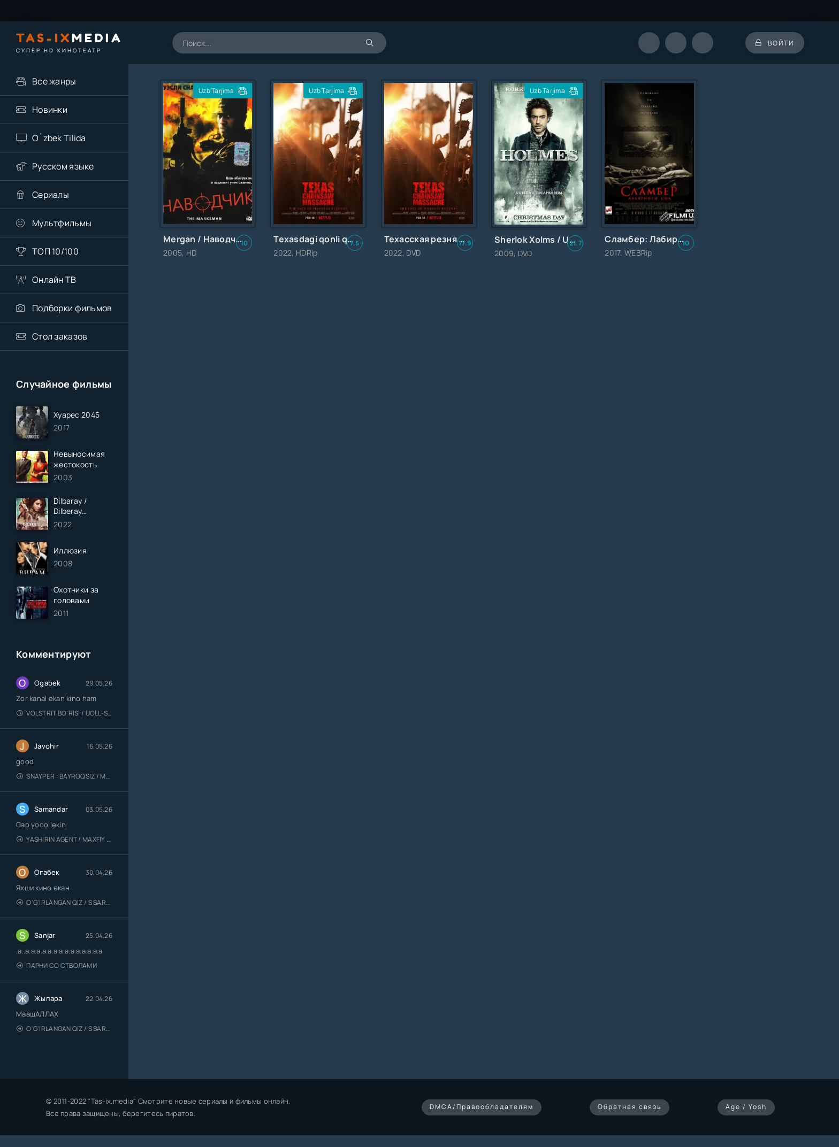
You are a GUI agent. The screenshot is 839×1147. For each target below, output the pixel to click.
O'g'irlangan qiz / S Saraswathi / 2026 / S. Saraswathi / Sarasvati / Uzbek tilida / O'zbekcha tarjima (64, 904)
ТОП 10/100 (55, 251)
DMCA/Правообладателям (481, 1108)
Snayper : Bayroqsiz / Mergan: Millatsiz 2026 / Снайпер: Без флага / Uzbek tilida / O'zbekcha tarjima (64, 778)
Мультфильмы (61, 223)
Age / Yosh (746, 1108)
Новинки (49, 110)
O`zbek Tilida (59, 138)
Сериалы (50, 195)
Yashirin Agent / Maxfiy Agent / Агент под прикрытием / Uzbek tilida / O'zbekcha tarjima (64, 841)
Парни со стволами (57, 967)
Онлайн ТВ (54, 280)
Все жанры (54, 81)
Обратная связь (629, 1108)
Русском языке (63, 166)
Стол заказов (59, 336)
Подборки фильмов (72, 308)
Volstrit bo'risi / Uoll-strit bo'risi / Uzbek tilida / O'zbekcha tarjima (64, 715)
